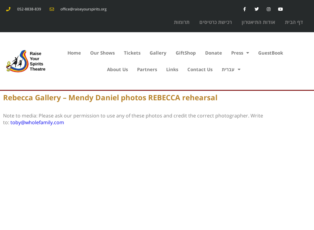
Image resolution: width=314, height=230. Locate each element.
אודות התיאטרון (258, 22)
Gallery (158, 53)
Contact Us (200, 69)
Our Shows (102, 53)
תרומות (182, 22)
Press (240, 53)
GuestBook (270, 53)
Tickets (132, 53)
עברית (231, 69)
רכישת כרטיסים (215, 22)
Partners (147, 69)
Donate (213, 53)
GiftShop (186, 53)
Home (74, 53)
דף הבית (294, 22)
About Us (117, 69)
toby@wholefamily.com (37, 122)
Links (172, 69)
